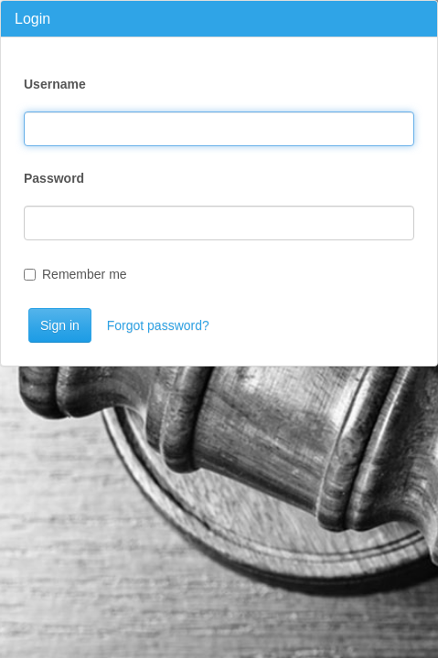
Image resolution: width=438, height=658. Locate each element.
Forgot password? (158, 325)
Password (54, 178)
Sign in (60, 325)
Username (55, 84)
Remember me (75, 274)
